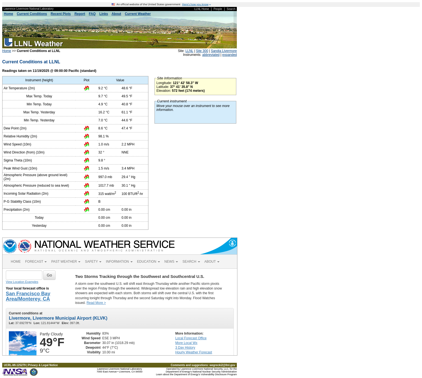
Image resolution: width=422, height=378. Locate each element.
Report (79, 14)
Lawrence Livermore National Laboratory (29, 8)
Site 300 (202, 51)
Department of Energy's (179, 371)
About (116, 14)
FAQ (92, 14)
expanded (229, 55)
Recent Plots (61, 14)
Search (231, 9)
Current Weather (138, 14)
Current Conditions (32, 14)
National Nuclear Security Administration (214, 371)
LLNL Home (201, 9)
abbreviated (211, 55)
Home (8, 14)
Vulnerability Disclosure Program (219, 374)
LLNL (189, 51)
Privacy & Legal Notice (43, 365)
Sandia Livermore (224, 51)
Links (103, 14)
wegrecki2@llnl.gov (222, 365)
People (218, 9)
